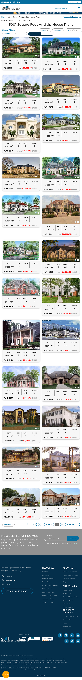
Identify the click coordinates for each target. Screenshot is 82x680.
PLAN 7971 (8, 398)
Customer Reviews (69, 578)
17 (62, 525)
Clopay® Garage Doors (70, 616)
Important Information (70, 575)
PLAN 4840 (9, 271)
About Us (68, 568)
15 (51, 525)
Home (4, 17)
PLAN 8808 (9, 479)
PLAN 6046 (8, 108)
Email (5, 584)
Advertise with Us (48, 599)
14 (46, 525)
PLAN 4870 (48, 140)
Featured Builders (48, 578)
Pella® (65, 623)
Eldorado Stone (68, 620)
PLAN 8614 (48, 69)
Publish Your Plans (48, 592)
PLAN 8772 (8, 189)
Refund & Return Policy (70, 597)
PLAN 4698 (8, 306)
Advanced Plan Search (72, 17)
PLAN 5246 (48, 482)
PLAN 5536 (48, 516)
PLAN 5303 (48, 189)
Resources (48, 568)
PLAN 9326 (48, 272)
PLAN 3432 (8, 360)
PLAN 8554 (8, 68)
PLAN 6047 (8, 151)
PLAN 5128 (48, 234)
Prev (32, 525)
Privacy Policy (67, 590)
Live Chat (16, 2)
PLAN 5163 (8, 225)
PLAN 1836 (48, 437)
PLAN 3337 (48, 350)
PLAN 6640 (9, 441)
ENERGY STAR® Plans (49, 595)
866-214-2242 (6, 2)
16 (57, 525)
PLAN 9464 (48, 313)
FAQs (64, 582)
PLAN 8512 (8, 517)
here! (75, 543)
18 (67, 525)
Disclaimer (66, 604)
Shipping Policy (68, 600)
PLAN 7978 (48, 399)
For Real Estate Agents (49, 585)
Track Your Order (48, 602)
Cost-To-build (46, 589)
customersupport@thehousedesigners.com (27, 669)
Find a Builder (47, 582)
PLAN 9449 (48, 107)
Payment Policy (68, 607)
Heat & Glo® (67, 626)
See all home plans (17, 591)
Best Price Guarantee (70, 572)
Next (75, 525)
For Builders (46, 575)
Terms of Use (67, 593)
